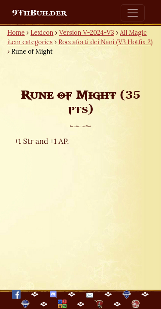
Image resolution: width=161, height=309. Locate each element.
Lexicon (41, 32)
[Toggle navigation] (133, 12)
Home (16, 32)
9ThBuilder (39, 13)
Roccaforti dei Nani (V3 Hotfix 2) (105, 42)
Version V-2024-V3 (86, 32)
